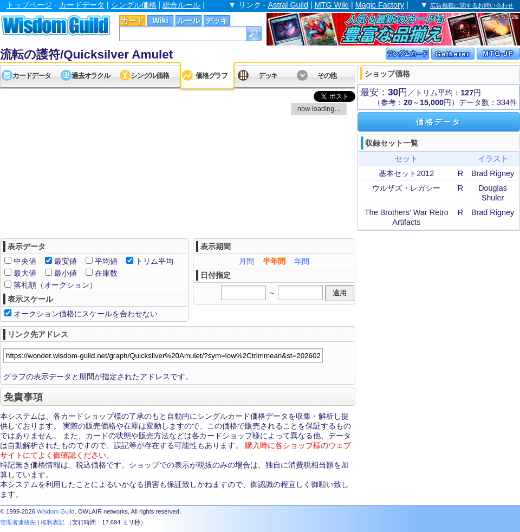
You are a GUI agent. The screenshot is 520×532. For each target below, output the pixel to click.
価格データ (438, 122)
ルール (188, 20)
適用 (340, 293)
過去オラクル (90, 76)
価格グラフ (211, 76)
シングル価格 (134, 5)
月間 (246, 261)
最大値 (25, 273)
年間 (301, 261)
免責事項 (23, 397)
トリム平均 (154, 261)
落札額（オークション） (55, 285)
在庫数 (106, 273)
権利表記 (52, 522)
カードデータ (82, 5)
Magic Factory (379, 5)
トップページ (29, 5)
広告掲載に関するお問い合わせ (472, 5)
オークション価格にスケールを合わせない (86, 313)
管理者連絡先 (18, 522)
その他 (326, 76)
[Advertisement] (439, 300)
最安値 (65, 261)
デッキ (216, 20)
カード (132, 20)
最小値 (65, 273)
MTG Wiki (332, 5)
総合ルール (181, 5)
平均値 (106, 261)
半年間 (274, 261)
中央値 (25, 261)
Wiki (160, 20)
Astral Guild (288, 5)
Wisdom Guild (56, 511)
